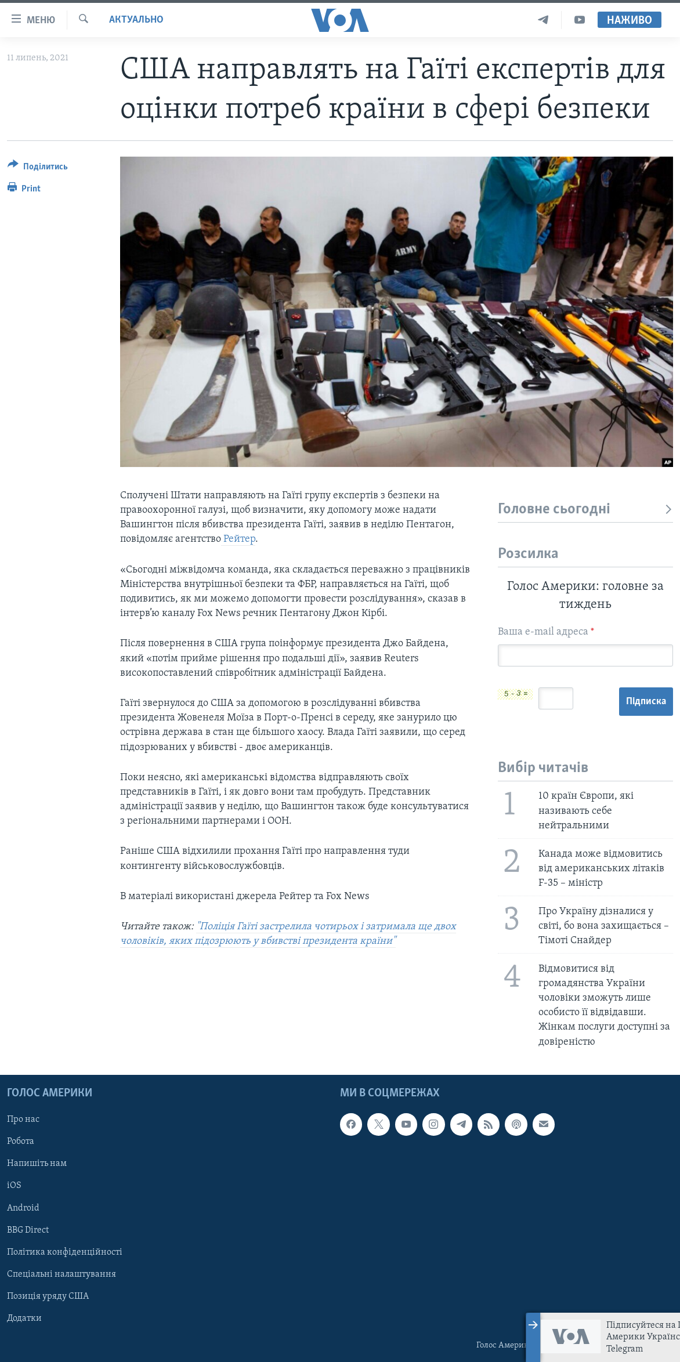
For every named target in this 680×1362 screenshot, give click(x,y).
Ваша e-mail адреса (546, 631)
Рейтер (238, 539)
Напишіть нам (37, 1163)
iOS (14, 1185)
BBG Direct (28, 1229)
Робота (20, 1141)
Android (23, 1207)
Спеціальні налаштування (61, 1273)
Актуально (136, 20)
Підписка (646, 701)
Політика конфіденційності (64, 1251)
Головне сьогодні (585, 509)
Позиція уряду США (48, 1296)
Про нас (23, 1119)
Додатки (24, 1318)
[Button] (38, 168)
